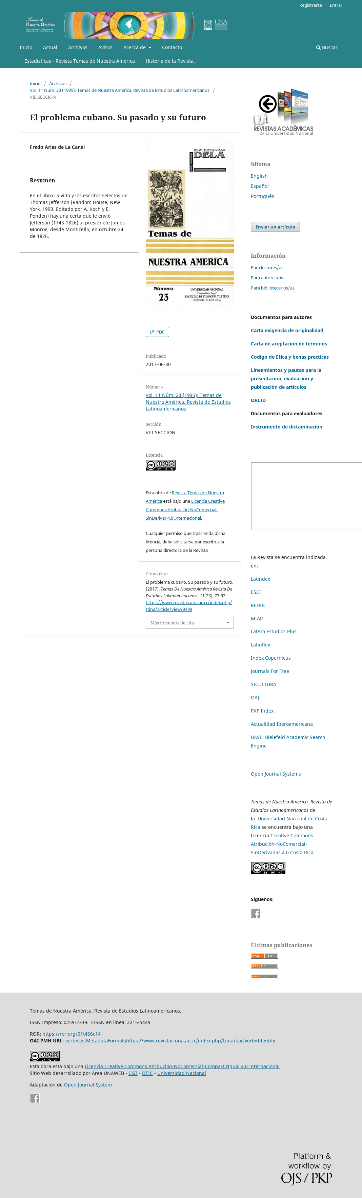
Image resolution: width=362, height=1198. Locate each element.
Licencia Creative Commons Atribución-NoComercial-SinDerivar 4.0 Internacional (185, 509)
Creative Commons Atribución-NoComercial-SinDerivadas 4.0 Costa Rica (282, 844)
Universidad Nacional (181, 1073)
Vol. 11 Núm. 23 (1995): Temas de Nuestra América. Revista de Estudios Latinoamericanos (119, 90)
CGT (133, 1073)
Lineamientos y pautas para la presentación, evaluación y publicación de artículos (286, 378)
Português (262, 196)
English (259, 176)
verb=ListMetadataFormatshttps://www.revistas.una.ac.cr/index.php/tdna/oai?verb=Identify (170, 1040)
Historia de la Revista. (170, 61)
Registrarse (310, 5)
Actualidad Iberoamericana (282, 724)
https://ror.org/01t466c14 (71, 1034)
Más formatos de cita (172, 623)
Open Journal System (88, 1084)
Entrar (336, 5)
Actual (50, 47)
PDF (159, 332)
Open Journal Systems (276, 774)
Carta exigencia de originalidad (287, 330)
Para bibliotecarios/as (273, 288)
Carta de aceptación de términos (289, 343)
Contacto (172, 47)
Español (260, 186)
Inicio (26, 47)
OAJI (256, 697)
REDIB (258, 605)
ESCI (256, 592)
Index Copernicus (271, 658)
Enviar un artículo (275, 227)
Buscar (327, 47)
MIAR (257, 618)
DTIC (147, 1073)
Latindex (260, 579)
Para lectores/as (267, 267)
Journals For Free (270, 671)
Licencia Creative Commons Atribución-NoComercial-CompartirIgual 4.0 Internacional (182, 1066)
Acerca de (135, 47)
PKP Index (262, 710)
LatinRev (260, 644)
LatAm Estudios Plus (274, 631)
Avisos (105, 47)
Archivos (77, 47)
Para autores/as (267, 278)
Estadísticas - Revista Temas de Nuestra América (79, 61)
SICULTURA (263, 684)
